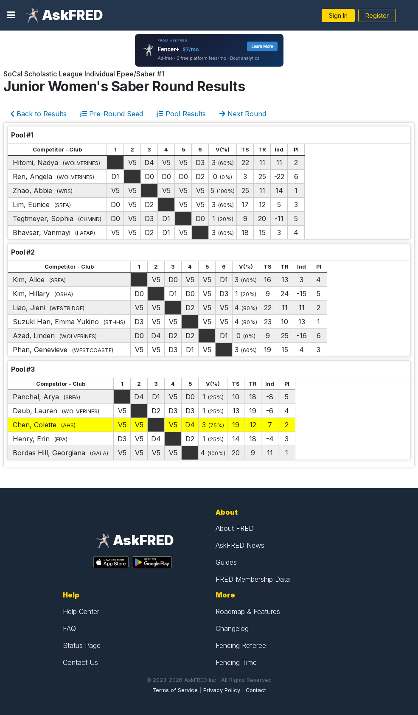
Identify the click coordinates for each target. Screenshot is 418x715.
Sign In (338, 15)
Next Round (242, 113)
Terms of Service (175, 690)
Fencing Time (236, 662)
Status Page (82, 645)
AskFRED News (240, 545)
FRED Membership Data (253, 579)
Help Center (81, 611)
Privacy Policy (221, 690)
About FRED (235, 528)
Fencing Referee (241, 645)
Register (377, 15)
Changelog (232, 628)
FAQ (69, 628)
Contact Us (80, 662)
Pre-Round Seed (111, 113)
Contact (256, 690)
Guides (226, 562)
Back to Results (38, 113)
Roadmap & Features (248, 611)
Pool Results (181, 113)
